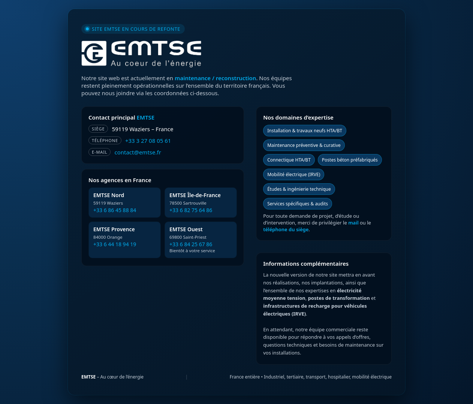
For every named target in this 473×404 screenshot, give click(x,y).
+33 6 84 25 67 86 (190, 244)
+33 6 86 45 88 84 (114, 210)
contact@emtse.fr (137, 152)
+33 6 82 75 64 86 (190, 210)
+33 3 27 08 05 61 (148, 140)
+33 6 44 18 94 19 (114, 244)
